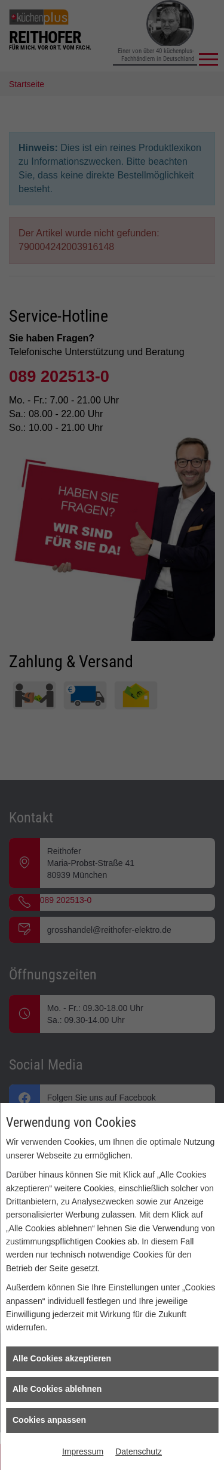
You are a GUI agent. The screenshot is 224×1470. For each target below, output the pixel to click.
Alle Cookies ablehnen (57, 1389)
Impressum (82, 1451)
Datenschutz (138, 1451)
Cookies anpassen (49, 1420)
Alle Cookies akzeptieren (62, 1358)
